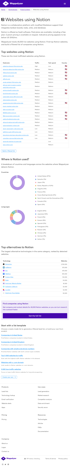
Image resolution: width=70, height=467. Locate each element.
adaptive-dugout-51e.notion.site (13, 66)
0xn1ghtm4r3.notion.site (10, 93)
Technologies (12, 9)
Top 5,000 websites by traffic (12, 356)
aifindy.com (6, 79)
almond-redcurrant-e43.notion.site (13, 122)
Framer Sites (9, 277)
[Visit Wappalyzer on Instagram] (2, 464)
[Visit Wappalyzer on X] (5, 464)
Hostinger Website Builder (13, 283)
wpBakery (8, 267)
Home (3, 9)
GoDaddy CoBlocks (11, 286)
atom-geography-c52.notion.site (13, 128)
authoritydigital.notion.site (11, 119)
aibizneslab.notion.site (10, 100)
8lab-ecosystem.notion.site (11, 116)
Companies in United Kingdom (12, 342)
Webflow (8, 274)
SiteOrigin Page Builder (12, 293)
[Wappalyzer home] (13, 3)
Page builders (25, 9)
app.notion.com (8, 144)
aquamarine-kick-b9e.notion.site (13, 103)
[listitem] (17, 391)
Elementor (8, 264)
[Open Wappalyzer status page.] (32, 458)
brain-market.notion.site (10, 106)
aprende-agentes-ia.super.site (12, 141)
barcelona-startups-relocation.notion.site (16, 135)
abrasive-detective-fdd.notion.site (13, 69)
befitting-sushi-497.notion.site (12, 132)
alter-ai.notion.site (8, 109)
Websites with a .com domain (12, 362)
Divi (6, 270)
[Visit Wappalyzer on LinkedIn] (8, 464)
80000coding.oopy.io (9, 112)
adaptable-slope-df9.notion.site (13, 96)
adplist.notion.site (8, 76)
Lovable (7, 290)
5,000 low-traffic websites (11, 369)
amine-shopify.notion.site (11, 90)
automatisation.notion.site (11, 125)
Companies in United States (11, 335)
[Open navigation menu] (64, 3)
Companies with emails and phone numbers (17, 349)
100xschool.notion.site (10, 72)
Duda (7, 280)
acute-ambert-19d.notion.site (12, 82)
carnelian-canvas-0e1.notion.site (13, 138)
